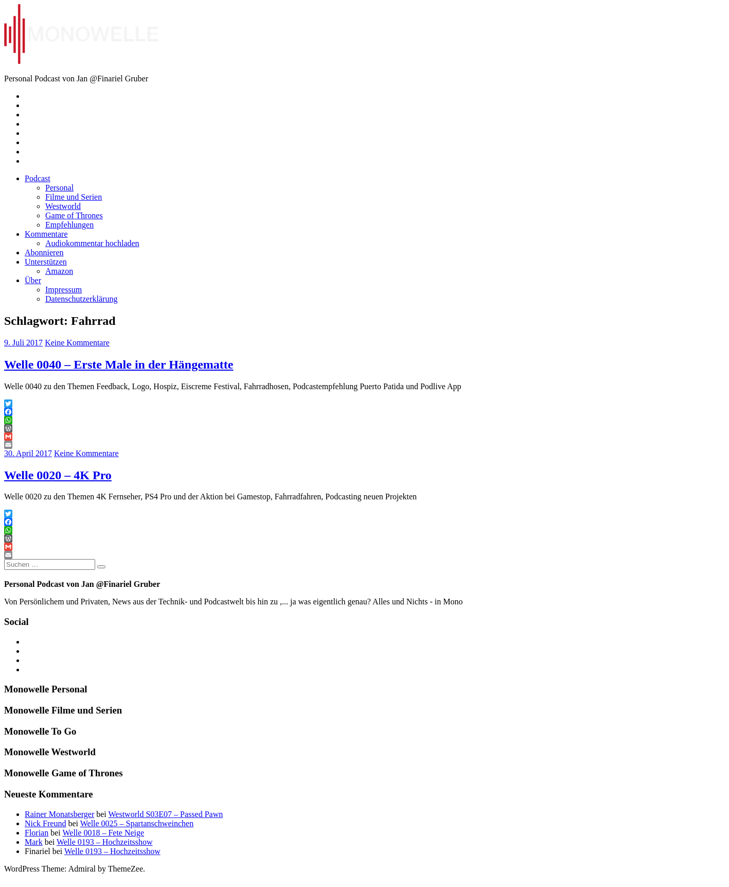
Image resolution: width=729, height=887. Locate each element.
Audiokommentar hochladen (92, 243)
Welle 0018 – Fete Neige (103, 832)
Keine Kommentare (77, 342)
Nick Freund (45, 823)
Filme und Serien (73, 197)
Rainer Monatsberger (59, 814)
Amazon (59, 271)
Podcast (37, 178)
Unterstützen (46, 261)
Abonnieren (44, 252)
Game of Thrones (74, 215)
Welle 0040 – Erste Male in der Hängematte (118, 364)
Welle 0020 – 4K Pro (58, 475)
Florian (36, 832)
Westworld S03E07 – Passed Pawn (165, 814)
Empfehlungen (69, 224)
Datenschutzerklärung (81, 298)
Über (33, 280)
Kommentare (46, 234)
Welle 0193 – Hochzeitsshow (105, 842)
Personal (59, 187)
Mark (34, 842)
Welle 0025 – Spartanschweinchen (136, 823)
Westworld (63, 206)
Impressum (63, 289)
